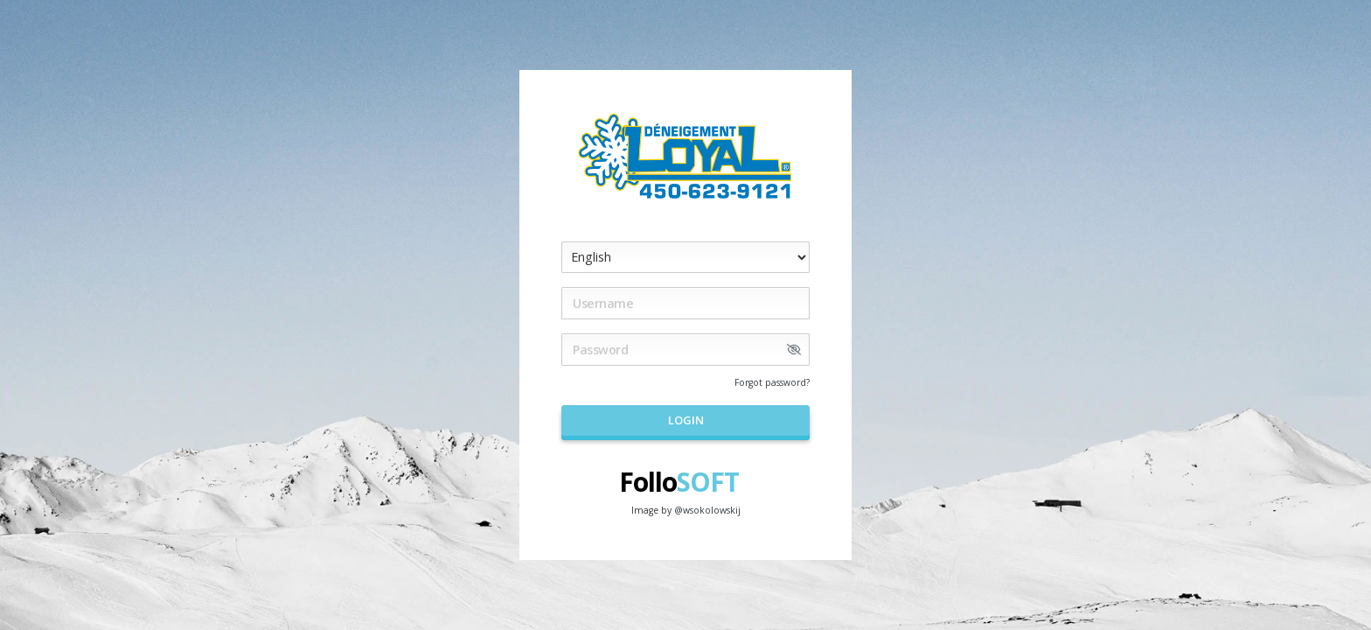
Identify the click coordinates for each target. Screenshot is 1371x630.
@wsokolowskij (707, 510)
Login (686, 420)
